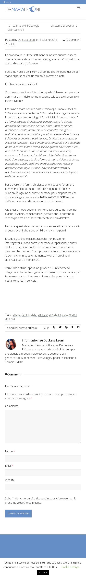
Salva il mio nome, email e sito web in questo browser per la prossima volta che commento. (40, 500)
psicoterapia (69, 314)
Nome (9, 451)
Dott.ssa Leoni (26, 40)
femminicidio (29, 314)
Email (8, 465)
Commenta (11, 406)
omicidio (43, 314)
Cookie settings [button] (70, 567)
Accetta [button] (43, 572)
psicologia (55, 314)
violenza (10, 319)
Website (10, 480)
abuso (16, 314)
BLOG (11, 44)
